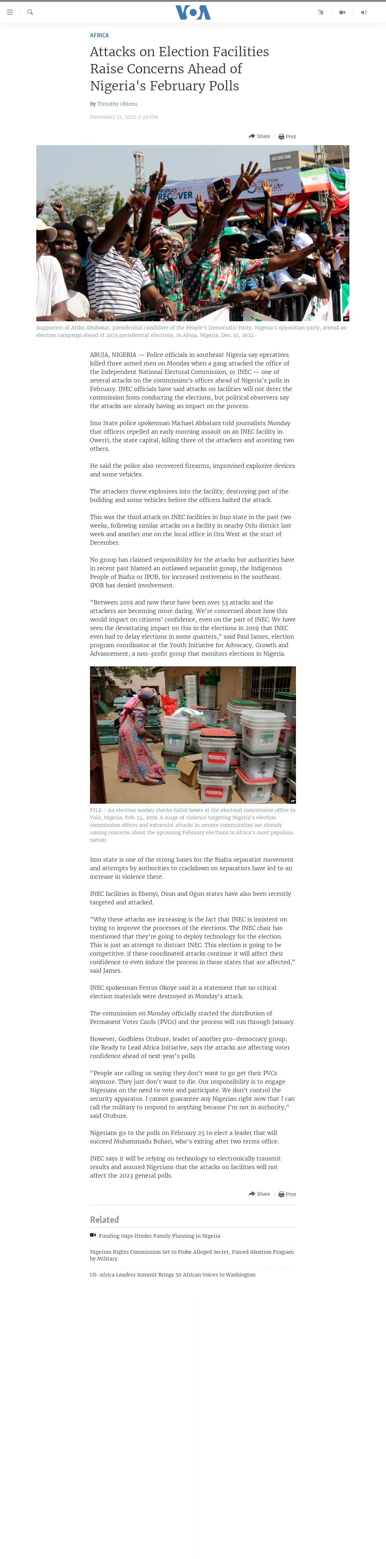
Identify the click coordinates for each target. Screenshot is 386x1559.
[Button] (259, 136)
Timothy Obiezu (117, 104)
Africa (99, 36)
